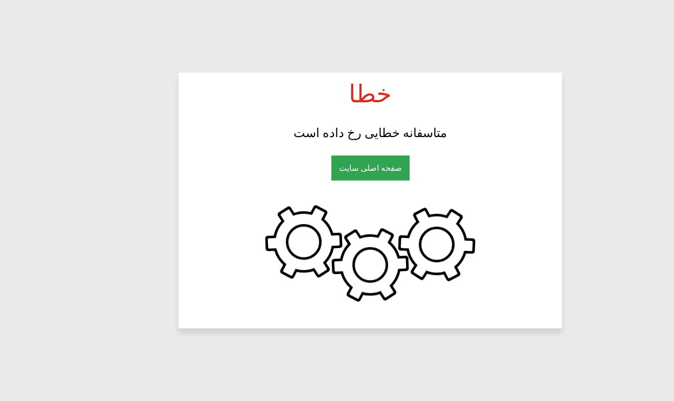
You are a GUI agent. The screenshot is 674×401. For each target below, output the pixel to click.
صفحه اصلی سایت (337, 168)
